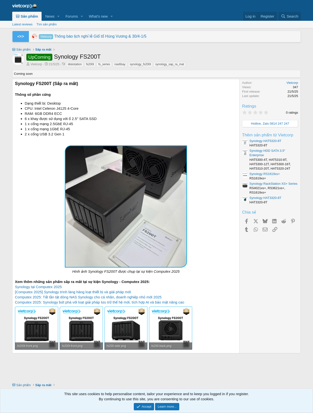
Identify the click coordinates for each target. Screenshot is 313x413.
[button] (58, 16)
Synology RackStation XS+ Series (273, 183)
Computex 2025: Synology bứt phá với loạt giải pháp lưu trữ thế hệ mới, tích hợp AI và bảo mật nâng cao (99, 302)
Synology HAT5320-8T (265, 141)
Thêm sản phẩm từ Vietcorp (267, 135)
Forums (72, 16)
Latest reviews (22, 24)
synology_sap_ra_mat (169, 64)
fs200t (90, 64)
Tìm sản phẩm (46, 24)
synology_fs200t (140, 64)
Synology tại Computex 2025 (38, 287)
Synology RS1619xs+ (264, 174)
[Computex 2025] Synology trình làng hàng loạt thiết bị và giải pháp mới (73, 292)
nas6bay (119, 64)
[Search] (290, 16)
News (50, 16)
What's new (98, 16)
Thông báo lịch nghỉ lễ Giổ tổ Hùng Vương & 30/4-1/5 (92, 36)
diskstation (75, 64)
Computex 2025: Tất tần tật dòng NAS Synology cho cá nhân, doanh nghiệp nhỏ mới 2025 (88, 297)
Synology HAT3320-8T (265, 198)
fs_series (104, 64)
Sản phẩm (27, 16)
